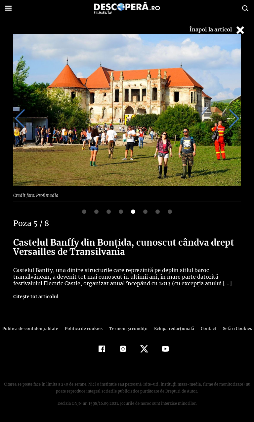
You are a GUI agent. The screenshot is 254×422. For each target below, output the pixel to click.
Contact (205, 328)
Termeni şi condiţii (127, 328)
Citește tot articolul (35, 296)
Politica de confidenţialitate (33, 328)
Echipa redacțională (171, 328)
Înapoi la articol (217, 30)
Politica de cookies (84, 328)
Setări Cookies (234, 328)
